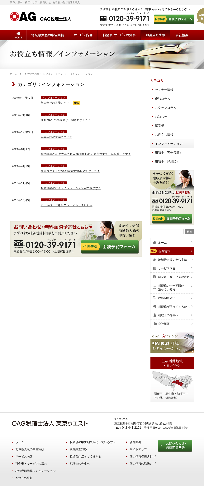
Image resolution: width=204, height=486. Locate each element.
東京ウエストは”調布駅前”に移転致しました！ (70, 171)
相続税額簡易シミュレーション (35, 470)
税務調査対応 (78, 449)
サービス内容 (24, 456)
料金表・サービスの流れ (31, 463)
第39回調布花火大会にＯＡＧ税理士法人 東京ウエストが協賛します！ (86, 154)
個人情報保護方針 (141, 456)
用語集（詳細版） (167, 161)
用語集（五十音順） (169, 152)
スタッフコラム (165, 107)
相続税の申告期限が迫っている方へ (93, 442)
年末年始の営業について (56, 102)
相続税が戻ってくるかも (85, 456)
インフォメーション (54, 97)
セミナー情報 (164, 89)
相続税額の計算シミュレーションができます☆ (71, 188)
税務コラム (162, 98)
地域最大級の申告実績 (29, 449)
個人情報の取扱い (141, 463)
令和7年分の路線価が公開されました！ (66, 120)
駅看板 (159, 125)
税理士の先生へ (80, 463)
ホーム (19, 442)
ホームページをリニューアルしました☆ (67, 205)
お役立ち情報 (155, 35)
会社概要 (135, 442)
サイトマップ (138, 449)
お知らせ (161, 116)
